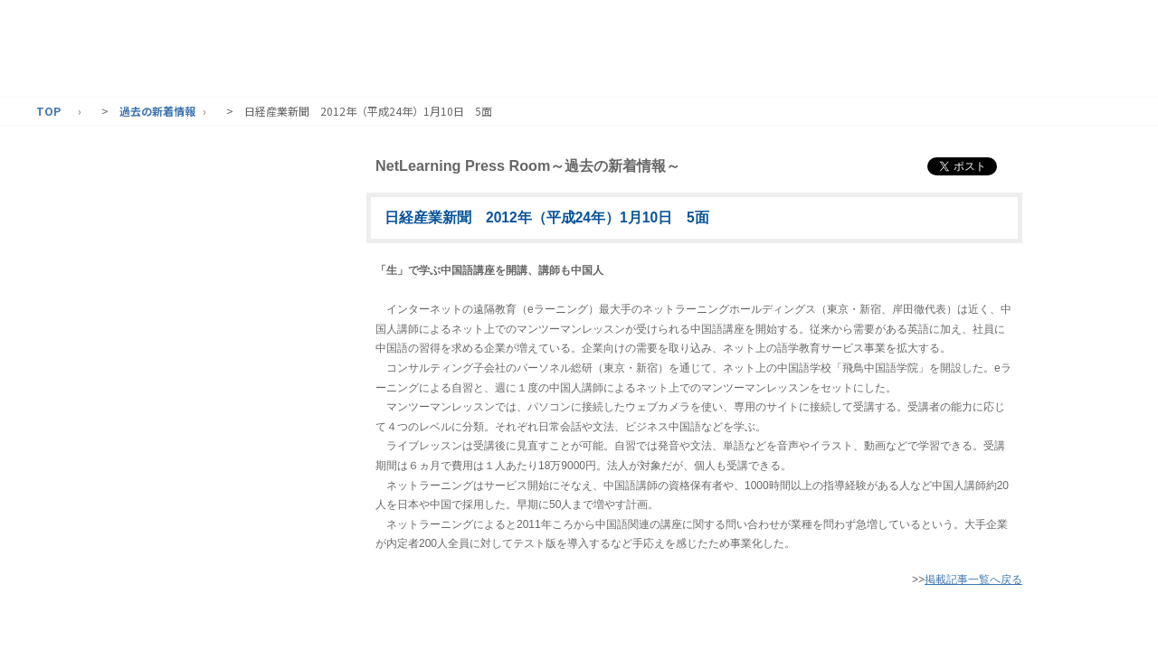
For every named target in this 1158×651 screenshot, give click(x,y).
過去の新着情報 (157, 110)
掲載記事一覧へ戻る (973, 579)
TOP (48, 110)
